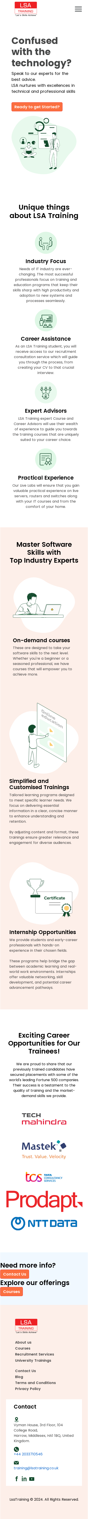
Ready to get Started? (37, 107)
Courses (11, 1291)
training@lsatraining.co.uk (36, 1468)
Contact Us (14, 1274)
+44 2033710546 (28, 1454)
